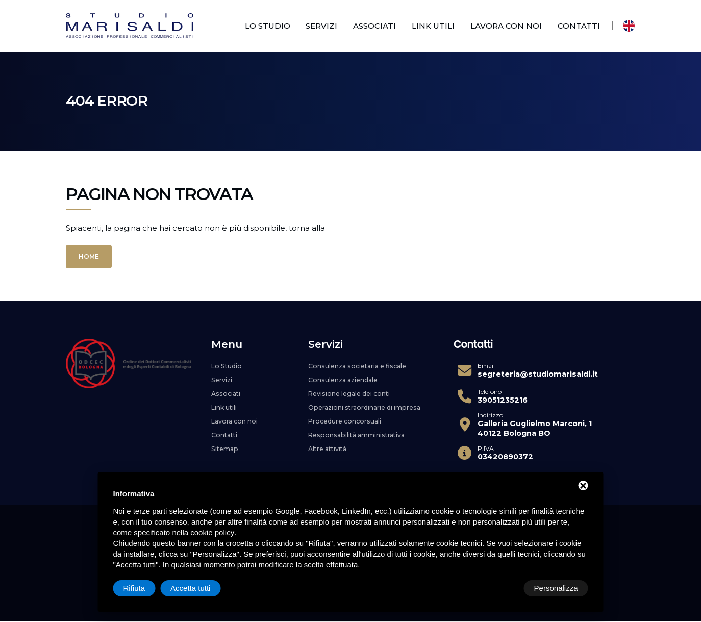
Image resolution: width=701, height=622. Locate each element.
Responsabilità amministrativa (360, 432)
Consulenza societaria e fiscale (362, 366)
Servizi (321, 26)
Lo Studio (267, 26)
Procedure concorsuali (347, 419)
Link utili (433, 26)
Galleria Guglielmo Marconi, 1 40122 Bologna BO (535, 428)
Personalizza (145, 588)
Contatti (579, 26)
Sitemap (225, 445)
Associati (374, 26)
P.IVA (486, 448)
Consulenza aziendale (346, 379)
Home (89, 256)
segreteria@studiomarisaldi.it (538, 374)
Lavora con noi (506, 26)
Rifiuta (502, 588)
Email (486, 365)
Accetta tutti (558, 588)
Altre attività (330, 445)
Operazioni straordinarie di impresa (368, 406)
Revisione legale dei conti (352, 392)
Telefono (490, 391)
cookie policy (212, 532)
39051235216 (503, 400)
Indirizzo (490, 415)
